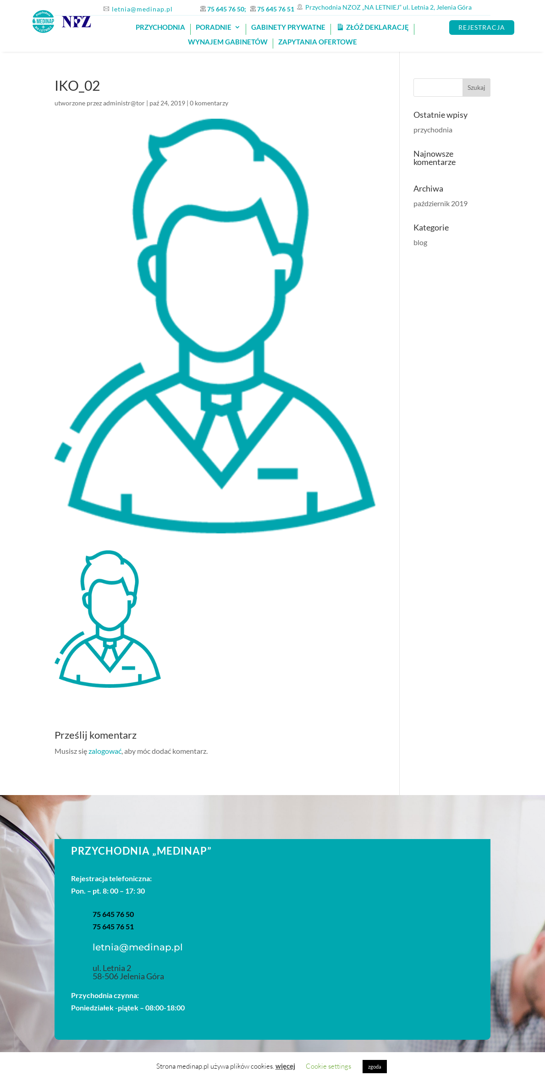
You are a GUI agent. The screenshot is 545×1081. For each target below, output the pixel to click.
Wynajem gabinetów (228, 42)
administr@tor (124, 103)
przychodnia (432, 129)
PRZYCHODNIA (160, 27)
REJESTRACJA (481, 27)
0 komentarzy (209, 103)
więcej (285, 1066)
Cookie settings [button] (328, 1066)
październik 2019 (440, 203)
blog (420, 242)
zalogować (104, 750)
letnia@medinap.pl (142, 9)
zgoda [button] (374, 1067)
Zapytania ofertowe (317, 42)
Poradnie (213, 27)
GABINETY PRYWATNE (288, 27)
